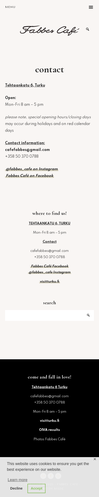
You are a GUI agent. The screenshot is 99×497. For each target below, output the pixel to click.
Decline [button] (16, 488)
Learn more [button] (17, 480)
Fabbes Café (50, 29)
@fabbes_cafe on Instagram (32, 169)
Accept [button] (36, 488)
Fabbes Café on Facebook (29, 176)
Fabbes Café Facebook (49, 266)
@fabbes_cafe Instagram (49, 272)
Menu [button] (10, 7)
